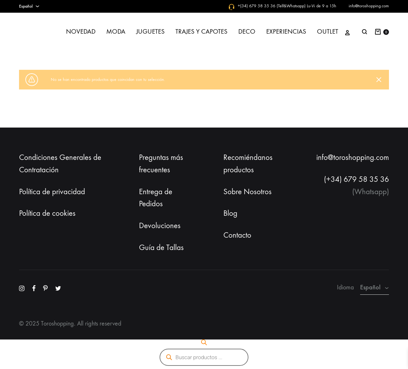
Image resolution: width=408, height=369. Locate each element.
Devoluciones (160, 225)
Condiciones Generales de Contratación (60, 164)
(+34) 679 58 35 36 (356, 179)
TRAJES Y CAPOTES (201, 32)
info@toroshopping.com (369, 6)
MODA (115, 32)
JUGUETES (150, 32)
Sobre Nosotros (247, 191)
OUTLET (327, 32)
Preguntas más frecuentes (161, 164)
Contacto (237, 235)
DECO (246, 32)
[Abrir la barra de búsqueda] (204, 342)
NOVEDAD (80, 32)
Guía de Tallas (161, 247)
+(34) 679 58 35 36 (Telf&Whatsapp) (272, 6)
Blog (230, 213)
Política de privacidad (52, 191)
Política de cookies (47, 213)
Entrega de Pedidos (155, 198)
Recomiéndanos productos (248, 164)
